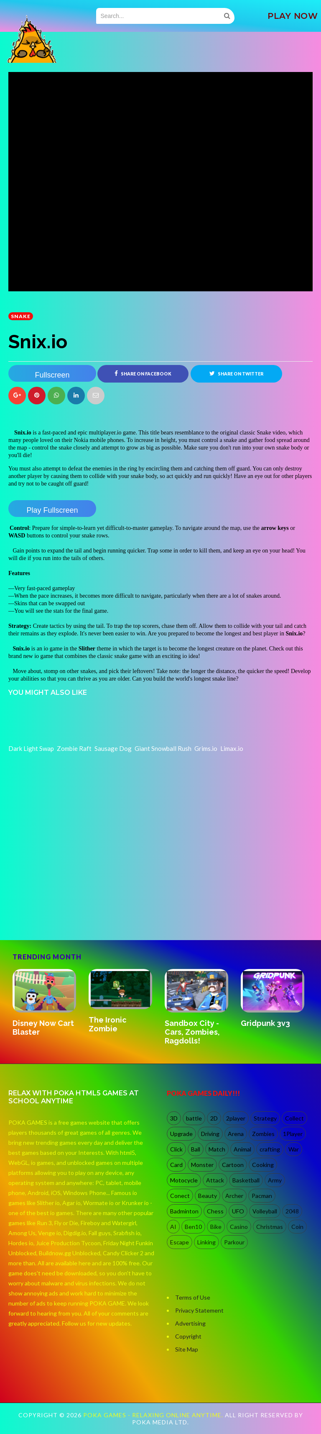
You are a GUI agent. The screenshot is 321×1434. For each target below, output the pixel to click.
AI (173, 1226)
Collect (294, 1118)
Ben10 (193, 1226)
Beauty (207, 1195)
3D (174, 1118)
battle (194, 1118)
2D (214, 1118)
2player (235, 1118)
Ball (195, 1149)
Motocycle (184, 1180)
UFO (238, 1211)
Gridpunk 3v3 (265, 1023)
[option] (46, 1003)
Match (217, 1149)
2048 (292, 1211)
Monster (202, 1164)
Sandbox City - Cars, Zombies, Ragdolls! (192, 1032)
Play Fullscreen (52, 510)
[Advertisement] (71, 904)
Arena (236, 1133)
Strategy (265, 1118)
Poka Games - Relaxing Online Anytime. (154, 1415)
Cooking (263, 1164)
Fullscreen (52, 375)
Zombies (263, 1133)
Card (176, 1164)
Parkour (234, 1242)
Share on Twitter (236, 373)
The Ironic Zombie (108, 1024)
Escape (179, 1242)
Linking (206, 1242)
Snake (21, 316)
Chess (215, 1211)
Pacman (262, 1195)
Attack (215, 1180)
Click (176, 1149)
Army (275, 1180)
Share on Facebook (143, 373)
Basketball (246, 1180)
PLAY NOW (293, 16)
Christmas (269, 1226)
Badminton (184, 1211)
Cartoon (233, 1164)
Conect (180, 1195)
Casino (239, 1226)
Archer (234, 1195)
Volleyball (264, 1211)
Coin (297, 1226)
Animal (242, 1149)
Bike (216, 1226)
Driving (210, 1133)
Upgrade (181, 1133)
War (293, 1149)
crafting (270, 1149)
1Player (293, 1133)
